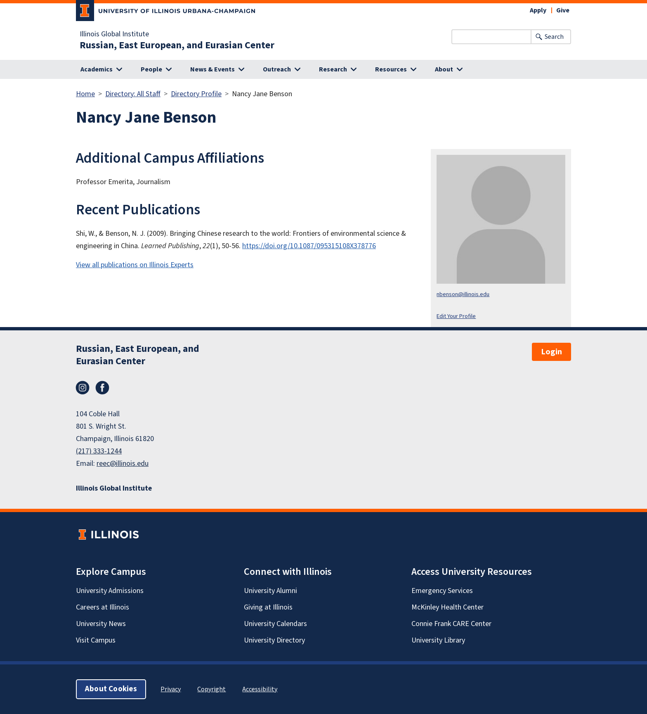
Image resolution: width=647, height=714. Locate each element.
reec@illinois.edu (123, 463)
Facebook (102, 388)
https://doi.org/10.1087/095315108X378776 (309, 246)
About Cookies (111, 689)
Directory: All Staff (133, 94)
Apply (538, 10)
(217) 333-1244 (99, 451)
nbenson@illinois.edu (463, 294)
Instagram (82, 388)
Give (562, 10)
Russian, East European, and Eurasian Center (177, 45)
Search (554, 36)
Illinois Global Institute (114, 34)
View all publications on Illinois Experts (135, 265)
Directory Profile (196, 94)
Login (551, 352)
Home (85, 94)
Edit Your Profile (456, 316)
